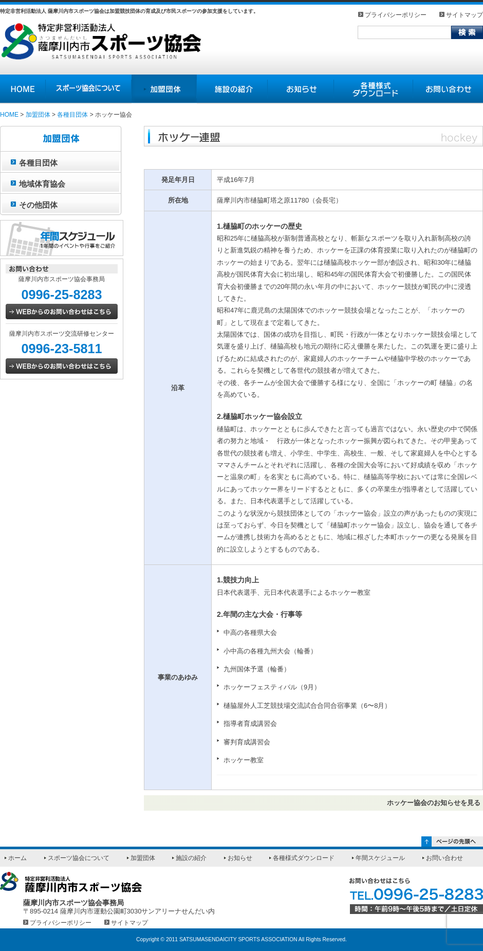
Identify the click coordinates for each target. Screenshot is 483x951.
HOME (9, 114)
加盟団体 (38, 114)
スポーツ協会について (78, 858)
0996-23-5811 (61, 348)
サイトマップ (464, 14)
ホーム (17, 858)
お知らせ (240, 858)
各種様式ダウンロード (304, 858)
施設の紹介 (191, 858)
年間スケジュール (380, 858)
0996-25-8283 (61, 294)
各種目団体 (72, 114)
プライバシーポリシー (395, 14)
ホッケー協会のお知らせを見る (433, 803)
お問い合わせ (444, 858)
